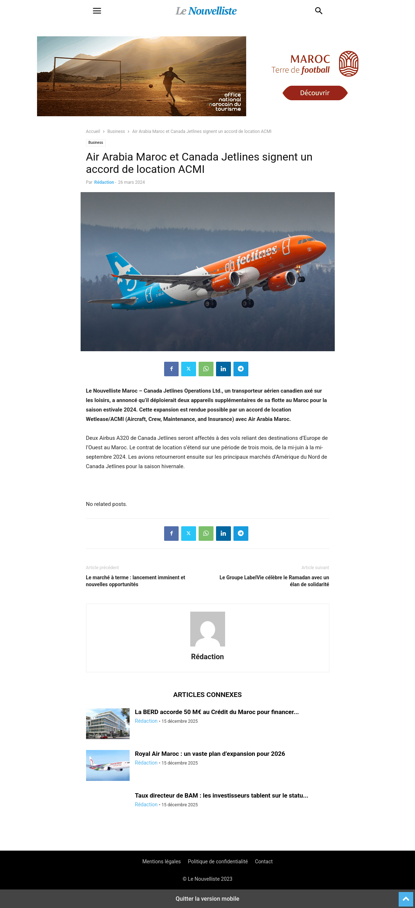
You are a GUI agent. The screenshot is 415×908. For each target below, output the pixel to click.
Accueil (93, 131)
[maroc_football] (208, 120)
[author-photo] (208, 646)
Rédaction (104, 182)
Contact (264, 861)
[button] (97, 11)
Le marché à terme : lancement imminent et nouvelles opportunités (135, 581)
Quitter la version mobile (207, 898)
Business (116, 131)
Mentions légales (161, 861)
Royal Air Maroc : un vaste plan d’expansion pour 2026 (210, 753)
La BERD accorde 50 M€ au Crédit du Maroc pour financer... (217, 712)
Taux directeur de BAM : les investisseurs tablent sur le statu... (222, 795)
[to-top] (406, 896)
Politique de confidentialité (218, 861)
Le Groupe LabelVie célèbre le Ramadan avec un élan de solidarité (274, 581)
